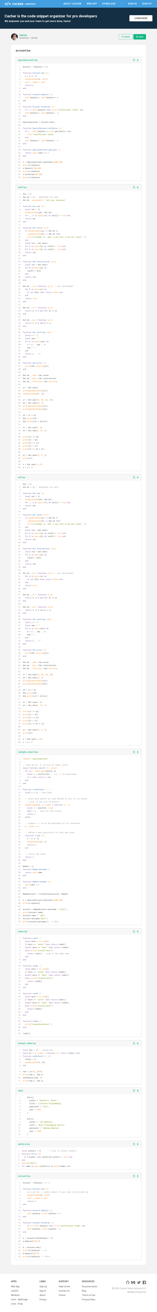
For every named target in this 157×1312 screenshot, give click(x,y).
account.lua (24, 1176)
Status (62, 1295)
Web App (92, 3)
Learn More (140, 18)
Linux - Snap (17, 1303)
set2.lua (22, 187)
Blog (84, 1290)
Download (109, 3)
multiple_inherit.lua (28, 752)
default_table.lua (27, 1043)
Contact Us (64, 1290)
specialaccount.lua (27, 60)
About (43, 1295)
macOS (14, 1290)
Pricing (43, 1299)
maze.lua (22, 931)
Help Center (64, 1286)
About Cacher (72, 3)
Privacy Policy (88, 1299)
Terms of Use (88, 1295)
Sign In (132, 3)
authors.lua (24, 1144)
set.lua (21, 477)
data (20, 1090)
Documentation (89, 1286)
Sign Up (147, 3)
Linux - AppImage (19, 1299)
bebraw (23, 35)
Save (139, 36)
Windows (15, 1295)
